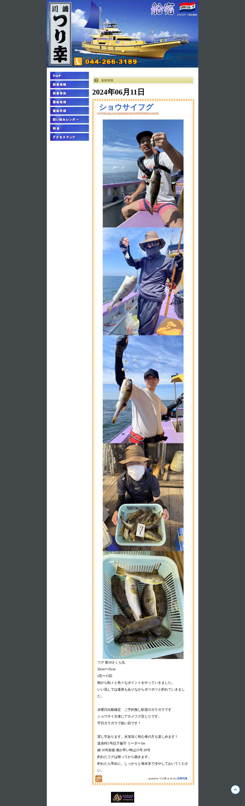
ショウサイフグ (126, 107)
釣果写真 (182, 778)
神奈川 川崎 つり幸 (122, 34)
